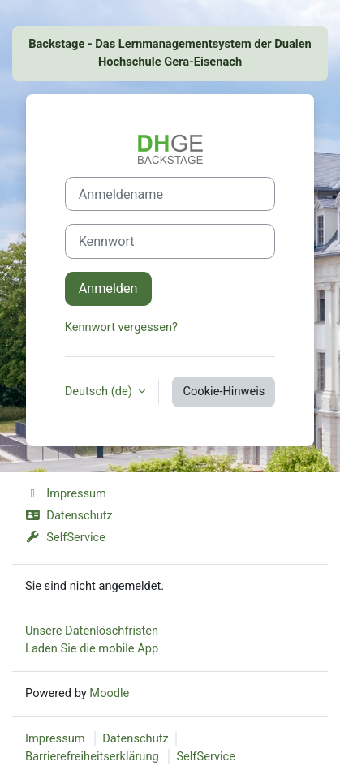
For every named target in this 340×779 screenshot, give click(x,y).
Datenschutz (69, 515)
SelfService (65, 537)
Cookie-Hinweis (224, 391)
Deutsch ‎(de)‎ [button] (100, 391)
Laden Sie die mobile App (91, 648)
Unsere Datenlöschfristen (91, 630)
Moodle (109, 693)
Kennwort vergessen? (121, 327)
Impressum (65, 493)
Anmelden (108, 288)
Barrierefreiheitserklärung (92, 756)
